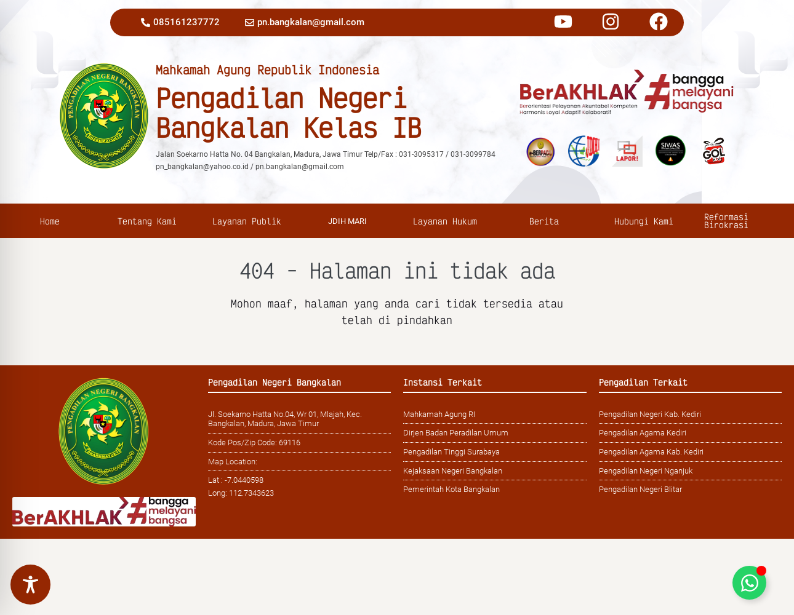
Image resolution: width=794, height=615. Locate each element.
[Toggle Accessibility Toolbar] (30, 584)
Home (50, 221)
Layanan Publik (248, 221)
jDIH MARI (347, 221)
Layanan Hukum (446, 221)
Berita (545, 221)
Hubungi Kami (645, 221)
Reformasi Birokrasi (728, 221)
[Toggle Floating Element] (749, 583)
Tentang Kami (149, 221)
